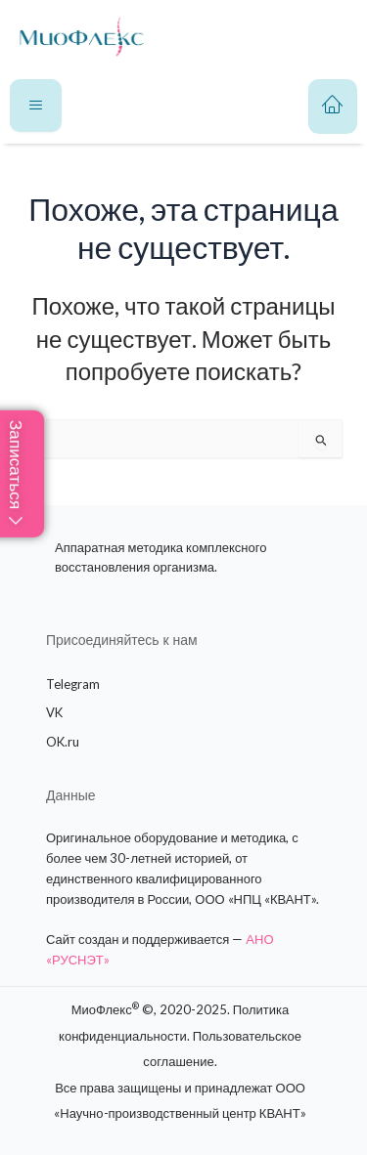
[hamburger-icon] (36, 105)
